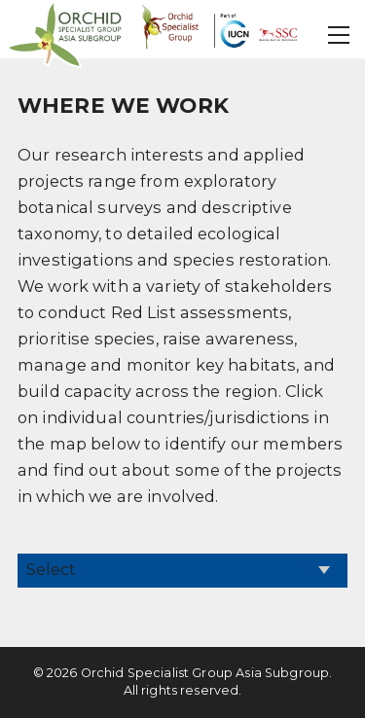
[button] (339, 35)
